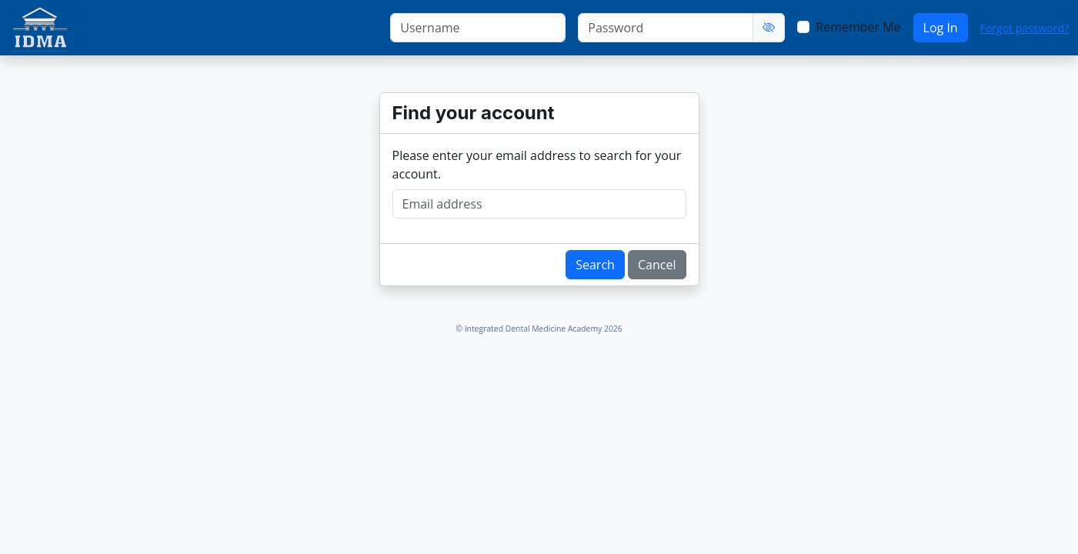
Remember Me (858, 26)
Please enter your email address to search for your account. (537, 164)
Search (595, 264)
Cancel (657, 264)
